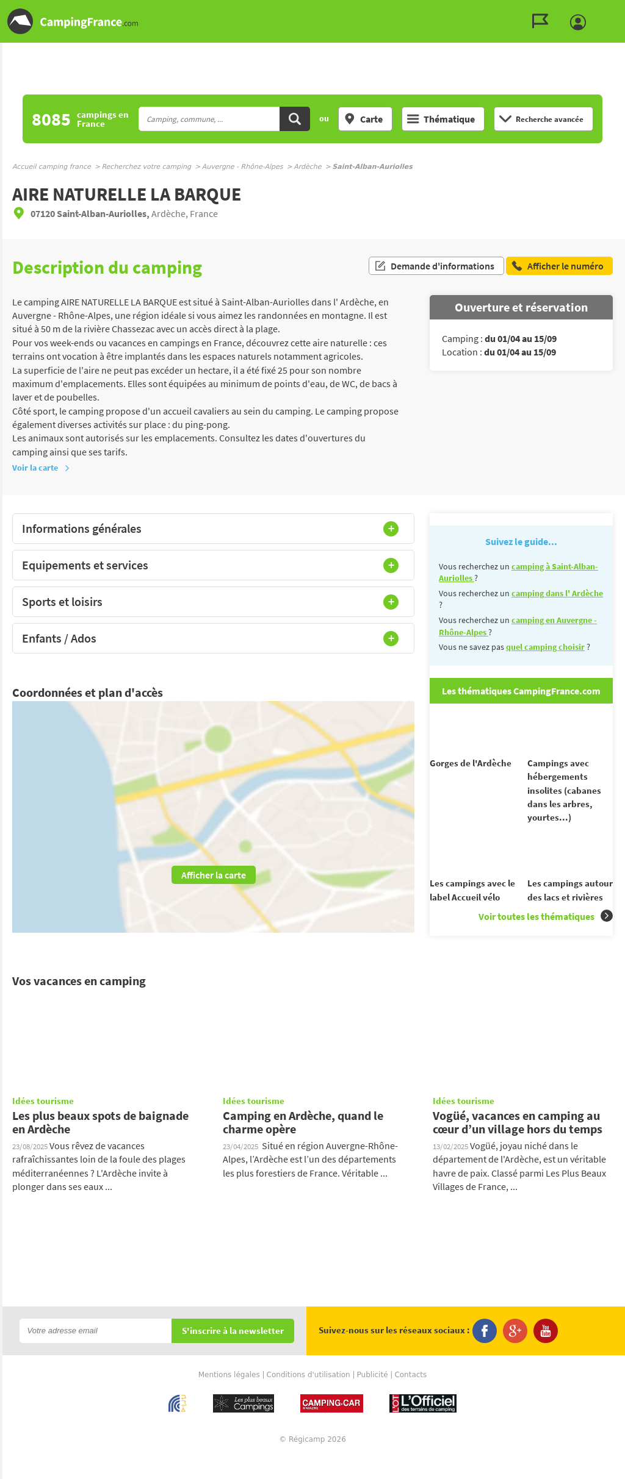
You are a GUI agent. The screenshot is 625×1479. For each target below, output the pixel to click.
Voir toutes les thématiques (546, 938)
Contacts (410, 1396)
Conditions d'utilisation (308, 1396)
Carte (363, 119)
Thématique (441, 119)
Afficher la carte (213, 875)
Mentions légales (229, 1396)
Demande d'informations (434, 267)
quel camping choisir (545, 646)
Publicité (372, 1396)
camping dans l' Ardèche (557, 593)
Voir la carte (41, 467)
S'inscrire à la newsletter (233, 1353)
